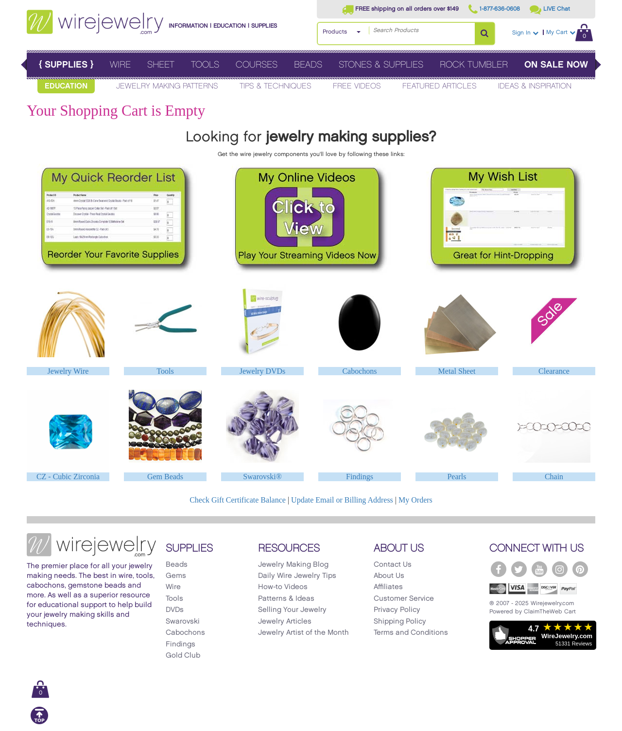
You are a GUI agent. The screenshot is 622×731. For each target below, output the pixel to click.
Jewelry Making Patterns (167, 86)
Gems (176, 576)
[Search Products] (484, 33)
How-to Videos (283, 587)
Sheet (160, 65)
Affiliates (388, 587)
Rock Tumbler (474, 65)
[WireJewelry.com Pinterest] (580, 569)
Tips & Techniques (275, 86)
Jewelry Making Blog (293, 564)
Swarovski (183, 621)
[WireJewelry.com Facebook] (498, 569)
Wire (120, 65)
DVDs (175, 610)
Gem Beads (165, 476)
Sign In (525, 32)
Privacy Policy (397, 610)
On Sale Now (556, 65)
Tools (205, 65)
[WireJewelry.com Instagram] (560, 569)
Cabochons (359, 371)
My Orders (415, 500)
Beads (308, 65)
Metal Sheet (457, 371)
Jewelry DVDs (263, 371)
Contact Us (393, 564)
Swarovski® (262, 476)
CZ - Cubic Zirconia (68, 476)
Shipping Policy (400, 621)
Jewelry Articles (284, 621)
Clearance (554, 371)
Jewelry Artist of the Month (303, 632)
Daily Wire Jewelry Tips (297, 576)
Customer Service (404, 598)
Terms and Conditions (411, 632)
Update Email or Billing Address (342, 500)
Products (335, 32)
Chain (554, 476)
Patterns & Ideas (286, 598)
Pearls (456, 476)
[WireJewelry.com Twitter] (519, 569)
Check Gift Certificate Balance (238, 500)
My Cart (569, 32)
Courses (256, 65)
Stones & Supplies (381, 65)
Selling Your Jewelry (292, 610)
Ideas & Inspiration (534, 86)
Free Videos (357, 86)
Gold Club (183, 655)
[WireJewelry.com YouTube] (539, 569)
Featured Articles (439, 86)
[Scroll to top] (39, 722)
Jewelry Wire (68, 371)
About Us (389, 576)
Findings (359, 476)
